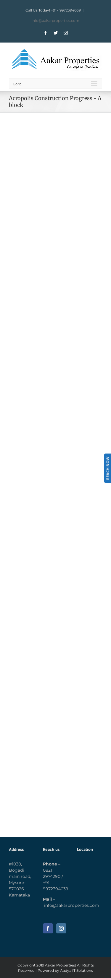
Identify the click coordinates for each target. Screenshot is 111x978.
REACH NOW (107, 468)
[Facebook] (48, 928)
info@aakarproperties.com (55, 20)
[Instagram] (61, 928)
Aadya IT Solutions (76, 970)
